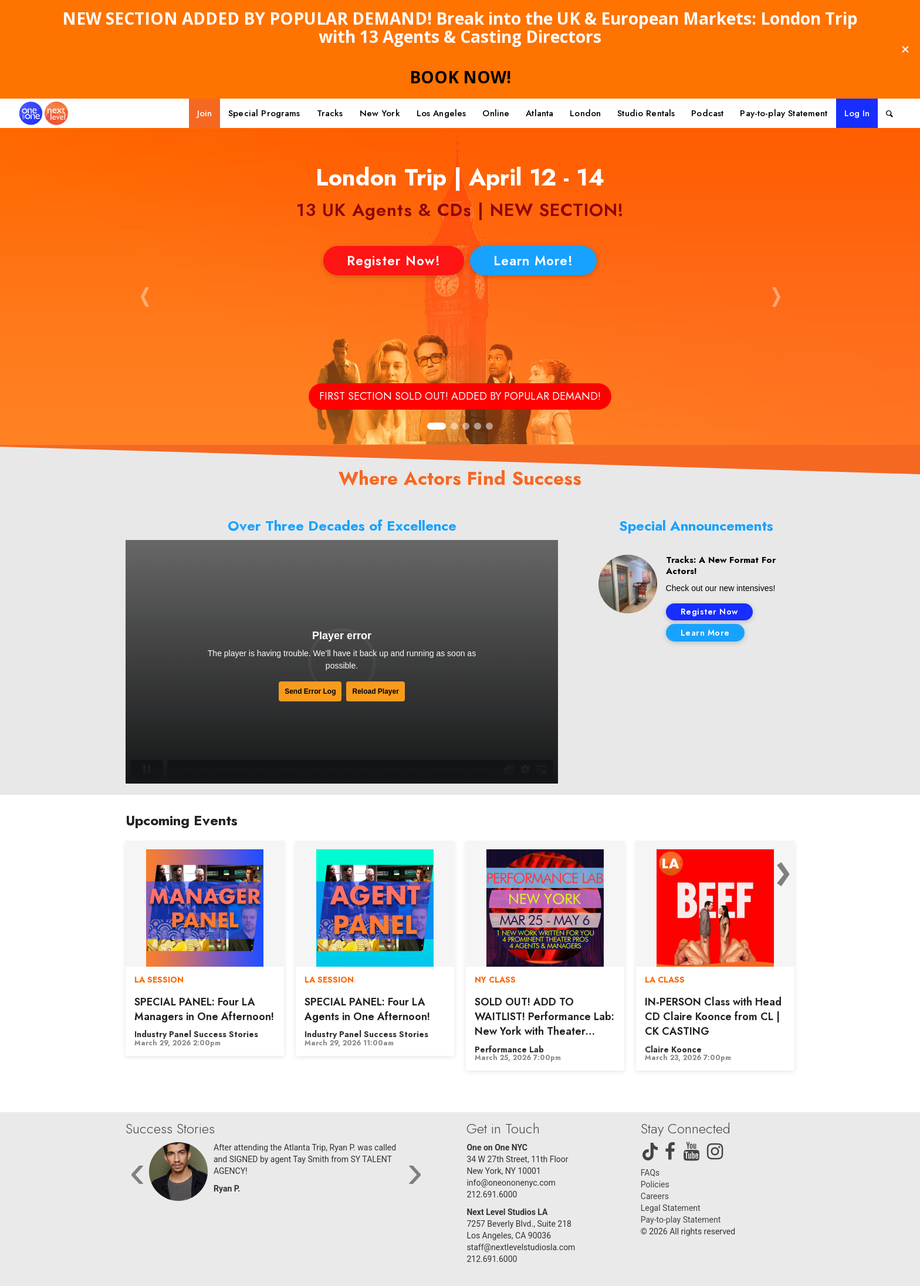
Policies (655, 1184)
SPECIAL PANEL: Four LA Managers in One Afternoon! (204, 1009)
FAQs (650, 1172)
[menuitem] (205, 113)
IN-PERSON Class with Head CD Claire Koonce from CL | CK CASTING (713, 1016)
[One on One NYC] (43, 113)
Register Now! (394, 260)
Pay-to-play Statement (681, 1219)
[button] (144, 295)
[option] (205, 948)
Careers (655, 1196)
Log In (857, 113)
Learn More (705, 633)
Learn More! (533, 260)
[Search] (889, 113)
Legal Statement (671, 1208)
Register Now (709, 611)
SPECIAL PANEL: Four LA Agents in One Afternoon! (367, 1009)
